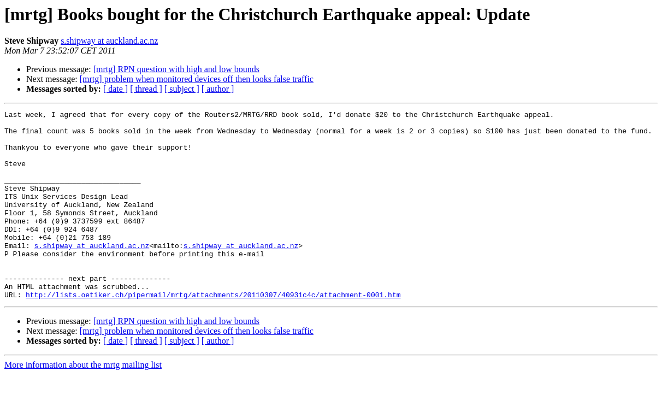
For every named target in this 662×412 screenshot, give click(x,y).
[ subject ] (181, 88)
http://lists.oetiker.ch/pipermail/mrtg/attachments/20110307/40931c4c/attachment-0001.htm (213, 332)
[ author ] (218, 88)
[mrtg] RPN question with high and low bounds (176, 69)
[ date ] (115, 88)
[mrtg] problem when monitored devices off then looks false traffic (197, 79)
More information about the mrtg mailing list (83, 402)
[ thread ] (146, 88)
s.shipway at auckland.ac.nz (109, 40)
